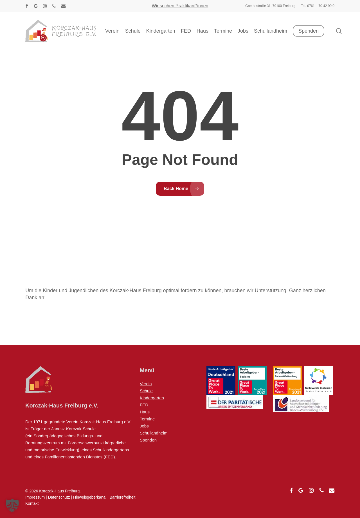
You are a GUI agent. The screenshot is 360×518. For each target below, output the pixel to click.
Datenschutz (59, 497)
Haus (145, 411)
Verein (146, 383)
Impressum (35, 497)
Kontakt (32, 503)
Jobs (144, 426)
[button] (12, 505)
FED (144, 404)
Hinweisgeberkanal (89, 497)
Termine (147, 418)
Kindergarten (152, 397)
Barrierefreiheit (123, 497)
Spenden (148, 440)
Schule (146, 390)
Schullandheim (153, 433)
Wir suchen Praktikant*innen (180, 5)
